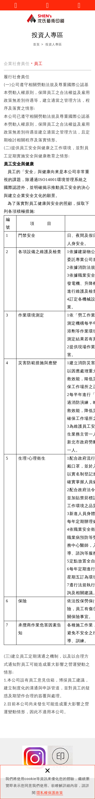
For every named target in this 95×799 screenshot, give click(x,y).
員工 (38, 63)
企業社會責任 (17, 63)
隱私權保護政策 (49, 793)
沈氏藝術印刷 (47, 18)
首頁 (36, 44)
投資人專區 (53, 44)
